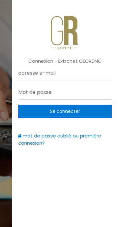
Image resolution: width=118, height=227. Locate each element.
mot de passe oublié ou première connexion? (59, 139)
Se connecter (65, 111)
